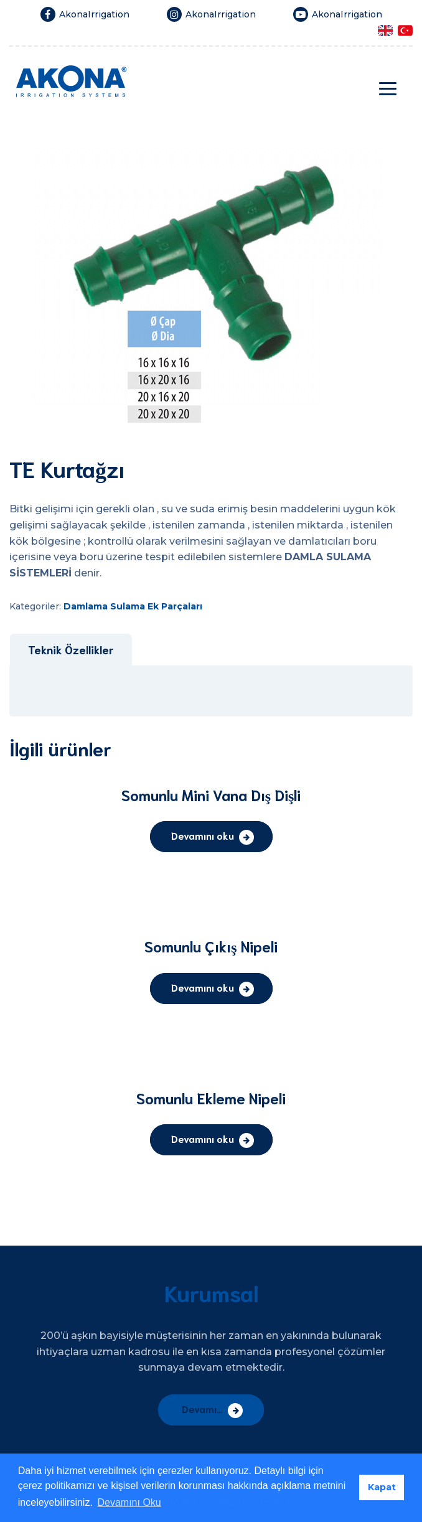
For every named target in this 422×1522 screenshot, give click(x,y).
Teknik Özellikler (70, 649)
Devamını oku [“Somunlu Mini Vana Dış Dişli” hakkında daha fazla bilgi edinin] (202, 835)
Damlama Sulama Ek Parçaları (132, 606)
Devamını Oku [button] (129, 1502)
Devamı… (202, 1408)
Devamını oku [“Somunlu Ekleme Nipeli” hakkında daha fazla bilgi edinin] (202, 1138)
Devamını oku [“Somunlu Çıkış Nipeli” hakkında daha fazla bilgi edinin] (202, 987)
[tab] (70, 650)
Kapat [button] (382, 1487)
